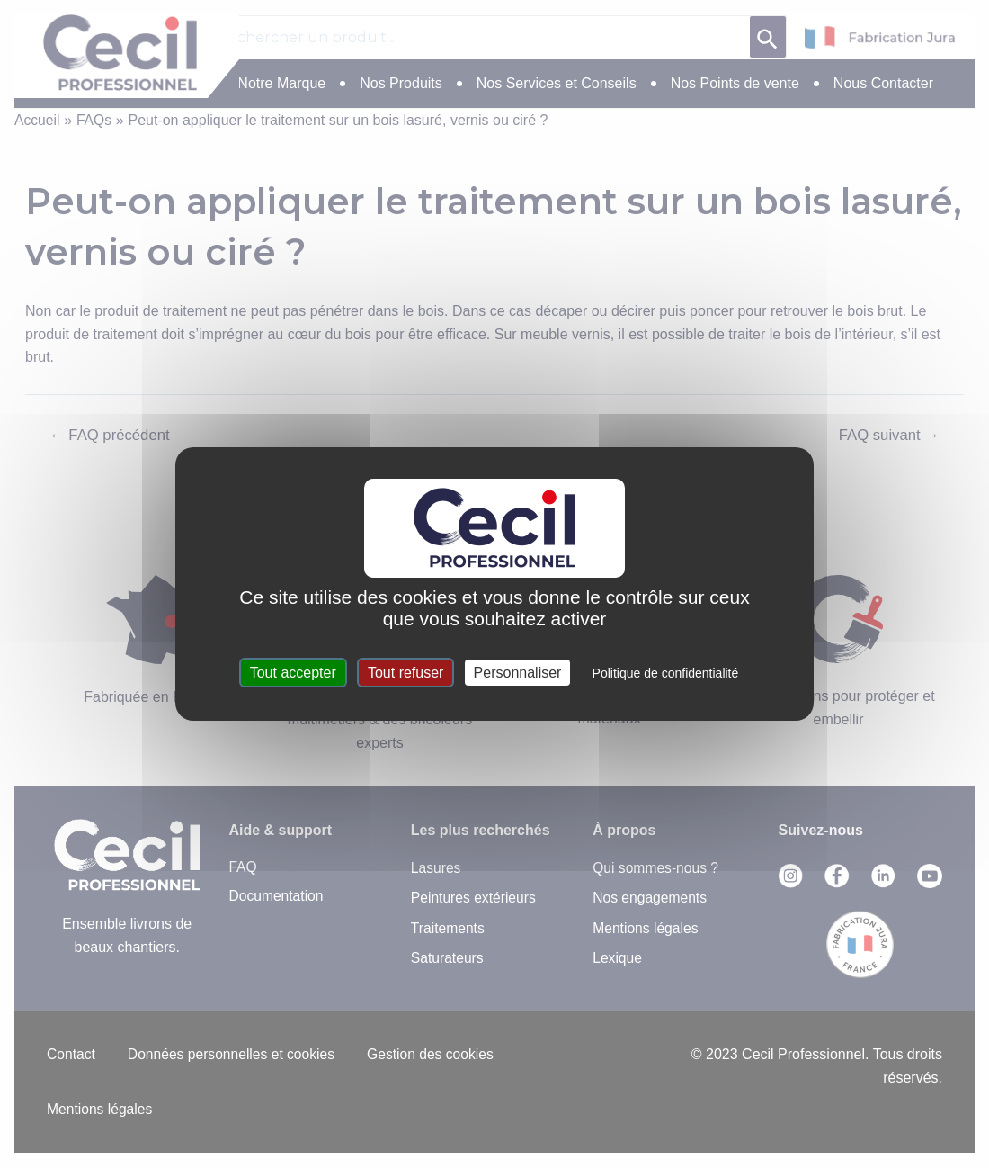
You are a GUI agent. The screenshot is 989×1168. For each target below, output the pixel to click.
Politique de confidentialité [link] (666, 673)
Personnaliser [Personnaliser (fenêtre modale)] (518, 672)
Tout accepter (293, 672)
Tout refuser (405, 672)
